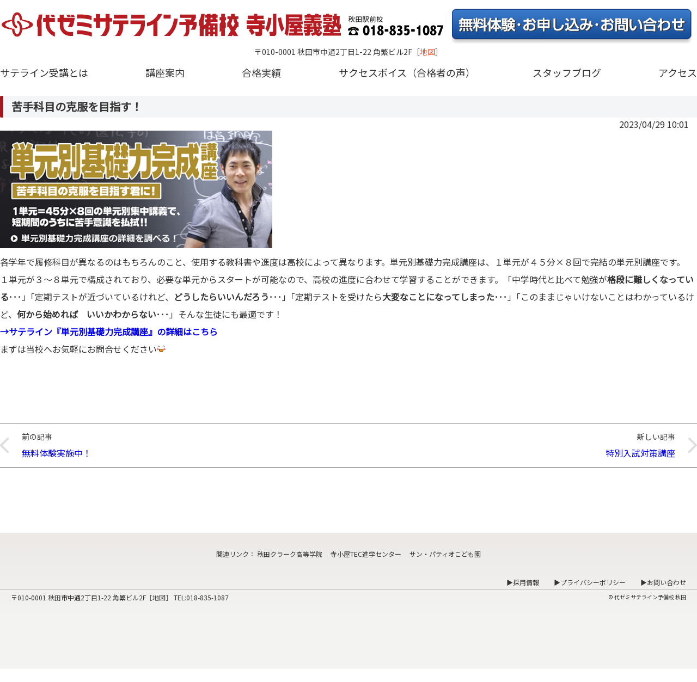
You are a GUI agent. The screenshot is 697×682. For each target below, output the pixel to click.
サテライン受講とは (44, 72)
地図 (427, 51)
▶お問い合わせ (663, 582)
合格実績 (261, 72)
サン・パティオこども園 (445, 553)
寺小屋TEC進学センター (366, 553)
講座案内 (165, 72)
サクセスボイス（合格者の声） (407, 72)
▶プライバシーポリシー (590, 582)
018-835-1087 (207, 597)
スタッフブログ (567, 72)
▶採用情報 (522, 582)
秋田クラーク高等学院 (289, 553)
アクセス (677, 72)
